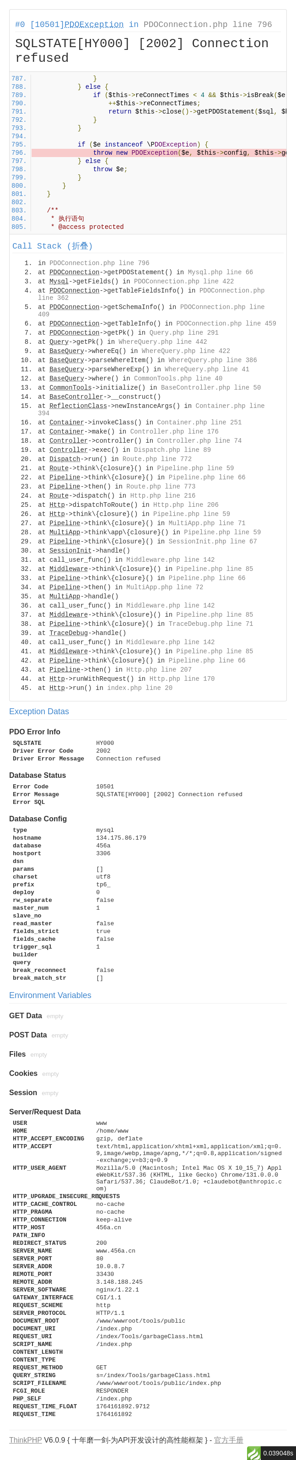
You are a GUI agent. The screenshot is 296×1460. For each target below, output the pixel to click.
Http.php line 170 (182, 679)
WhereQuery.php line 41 (207, 369)
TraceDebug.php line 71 (211, 624)
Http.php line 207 (159, 669)
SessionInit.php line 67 (213, 541)
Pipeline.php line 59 (195, 468)
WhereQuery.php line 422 (186, 351)
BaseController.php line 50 (211, 387)
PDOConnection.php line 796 (208, 24)
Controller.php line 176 (174, 431)
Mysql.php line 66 (220, 272)
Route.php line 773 (160, 486)
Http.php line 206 (186, 505)
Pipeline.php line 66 (207, 477)
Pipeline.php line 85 (214, 569)
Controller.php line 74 (199, 441)
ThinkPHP (25, 1440)
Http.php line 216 (163, 495)
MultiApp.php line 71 (207, 523)
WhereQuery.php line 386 (213, 360)
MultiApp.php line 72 (164, 587)
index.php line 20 (139, 688)
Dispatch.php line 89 (172, 450)
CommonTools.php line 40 (178, 378)
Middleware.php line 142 (170, 560)
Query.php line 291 (184, 333)
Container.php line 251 (199, 422)
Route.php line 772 (157, 459)
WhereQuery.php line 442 (162, 342)
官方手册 (228, 1440)
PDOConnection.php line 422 (184, 281)
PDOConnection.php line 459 (226, 323)
